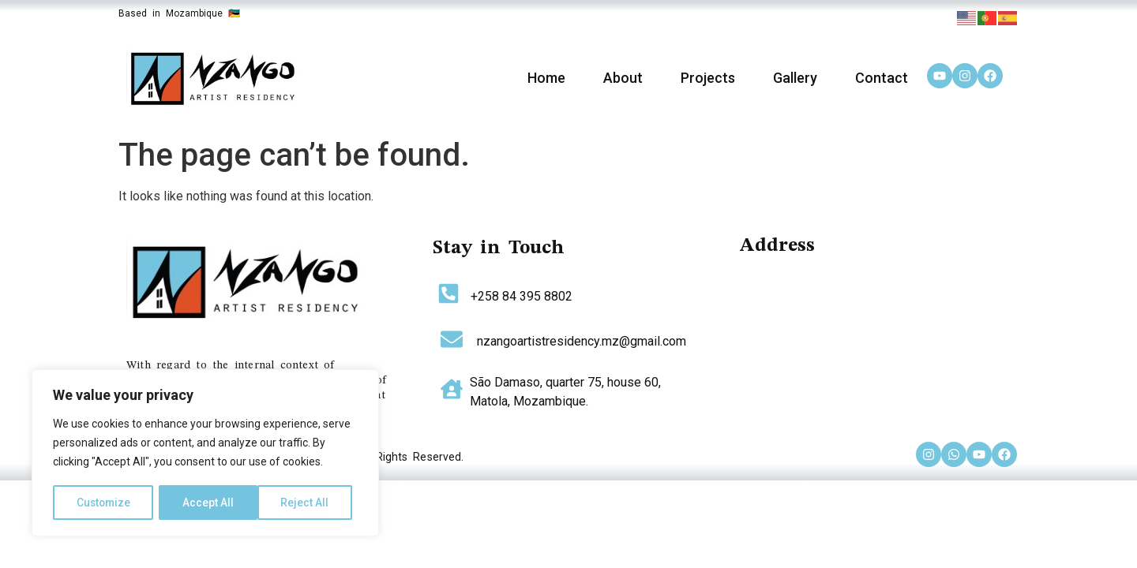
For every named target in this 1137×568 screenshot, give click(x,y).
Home (546, 77)
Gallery (795, 77)
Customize (104, 502)
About (623, 77)
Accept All (309, 502)
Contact (881, 77)
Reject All (208, 502)
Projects (708, 77)
